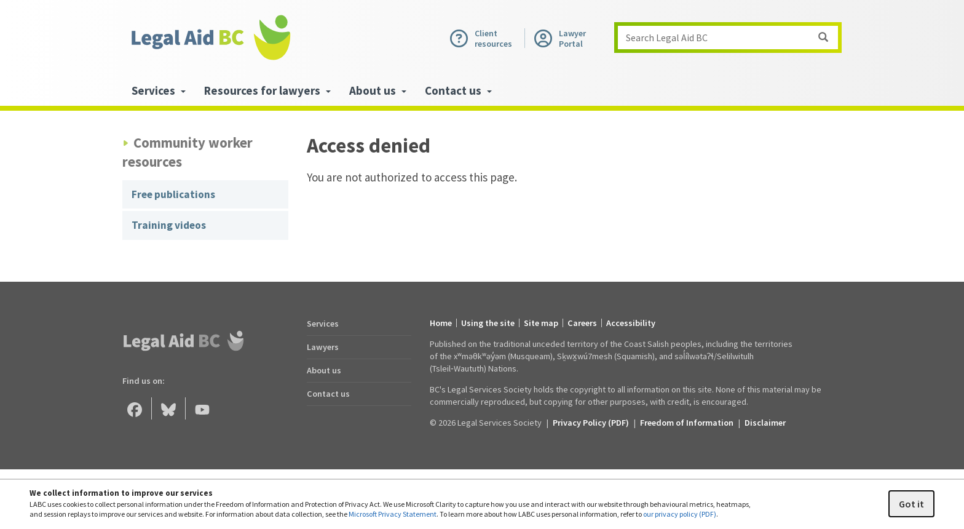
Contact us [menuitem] (458, 90)
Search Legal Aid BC (731, 37)
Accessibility (630, 323)
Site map (541, 323)
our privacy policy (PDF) (679, 514)
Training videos (169, 225)
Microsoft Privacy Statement (393, 514)
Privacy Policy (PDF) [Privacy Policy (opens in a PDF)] (591, 422)
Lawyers (323, 346)
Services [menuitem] (159, 90)
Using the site (488, 323)
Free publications (173, 194)
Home (441, 323)
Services (323, 323)
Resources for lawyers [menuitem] (267, 90)
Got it (911, 504)
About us (324, 370)
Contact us (328, 393)
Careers (582, 323)
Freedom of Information (686, 422)
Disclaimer (765, 422)
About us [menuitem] (377, 90)
